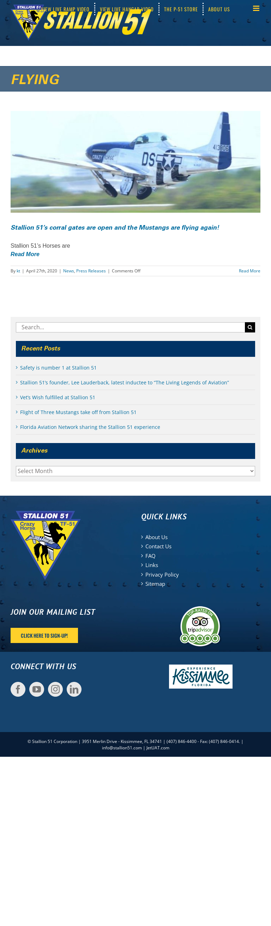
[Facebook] (18, 689)
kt (18, 271)
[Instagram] (55, 689)
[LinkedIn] (74, 689)
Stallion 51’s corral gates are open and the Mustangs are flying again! (115, 228)
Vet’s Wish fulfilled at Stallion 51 (57, 397)
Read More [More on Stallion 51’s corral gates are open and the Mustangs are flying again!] (249, 271)
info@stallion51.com (122, 748)
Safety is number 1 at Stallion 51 (58, 367)
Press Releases (91, 271)
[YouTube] (36, 689)
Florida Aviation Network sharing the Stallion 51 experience (90, 427)
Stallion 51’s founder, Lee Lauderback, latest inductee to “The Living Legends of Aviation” (124, 382)
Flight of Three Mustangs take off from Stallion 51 (78, 412)
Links (151, 564)
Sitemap (155, 583)
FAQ (150, 555)
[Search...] (130, 327)
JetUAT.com (157, 748)
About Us (156, 537)
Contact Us (158, 546)
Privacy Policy (162, 574)
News (68, 271)
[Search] (250, 327)
